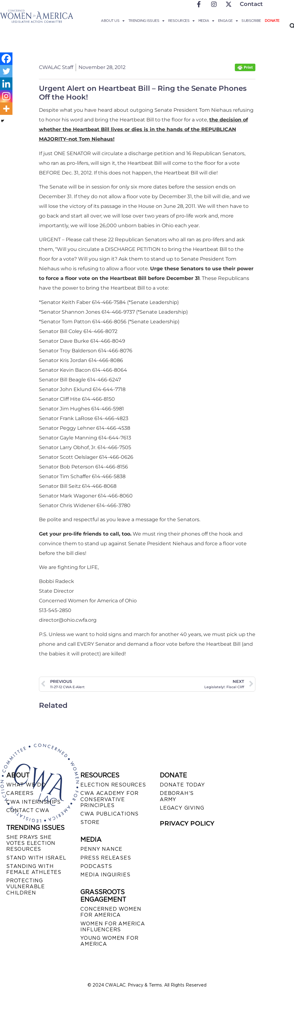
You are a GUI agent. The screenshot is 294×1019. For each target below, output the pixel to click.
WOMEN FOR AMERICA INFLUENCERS (112, 927)
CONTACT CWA (28, 810)
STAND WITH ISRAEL (36, 858)
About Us (113, 21)
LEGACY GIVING (182, 808)
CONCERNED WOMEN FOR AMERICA (110, 912)
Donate (272, 20)
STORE (89, 822)
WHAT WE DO (26, 785)
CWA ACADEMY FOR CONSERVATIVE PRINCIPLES (109, 799)
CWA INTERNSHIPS (33, 802)
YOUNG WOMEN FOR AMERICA (109, 941)
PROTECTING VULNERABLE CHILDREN (25, 886)
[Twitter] (6, 71)
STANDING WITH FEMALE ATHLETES (33, 869)
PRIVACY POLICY (187, 823)
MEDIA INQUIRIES (105, 875)
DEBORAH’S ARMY (177, 796)
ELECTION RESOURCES (113, 785)
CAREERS (20, 793)
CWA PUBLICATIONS (109, 814)
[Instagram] (6, 96)
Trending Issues (146, 21)
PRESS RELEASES (105, 858)
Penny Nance (101, 849)
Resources (181, 21)
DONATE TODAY (182, 785)
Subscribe (251, 20)
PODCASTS (96, 866)
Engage (228, 21)
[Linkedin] (6, 83)
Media (206, 21)
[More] (6, 108)
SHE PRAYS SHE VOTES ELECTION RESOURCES (30, 843)
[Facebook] (6, 58)
